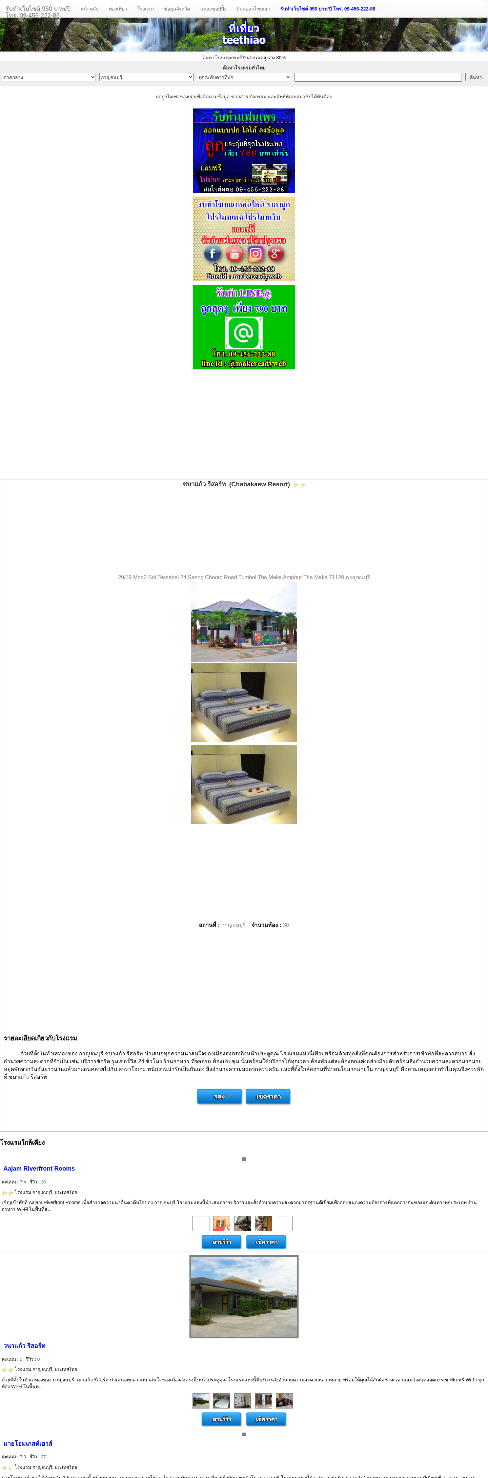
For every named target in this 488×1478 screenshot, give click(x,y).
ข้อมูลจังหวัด (177, 9)
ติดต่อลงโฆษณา (253, 9)
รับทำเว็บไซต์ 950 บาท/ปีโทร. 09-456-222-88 (37, 11)
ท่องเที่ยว (118, 9)
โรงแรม (145, 9)
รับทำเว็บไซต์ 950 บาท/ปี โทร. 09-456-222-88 (327, 9)
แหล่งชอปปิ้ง (213, 9)
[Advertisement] (244, 425)
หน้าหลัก (90, 9)
